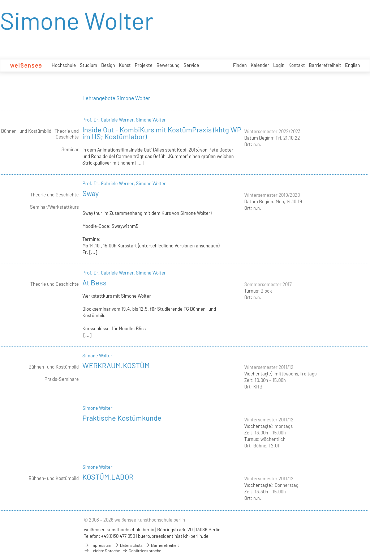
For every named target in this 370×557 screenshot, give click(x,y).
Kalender (260, 65)
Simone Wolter (151, 120)
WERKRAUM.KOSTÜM (116, 365)
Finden (240, 65)
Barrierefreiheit (325, 65)
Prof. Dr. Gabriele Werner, (109, 120)
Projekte (143, 65)
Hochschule (64, 65)
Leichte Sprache (102, 550)
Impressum (97, 545)
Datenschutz (127, 545)
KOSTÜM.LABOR (107, 476)
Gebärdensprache (141, 550)
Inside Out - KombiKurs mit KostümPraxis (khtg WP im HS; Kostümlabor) (161, 133)
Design (108, 65)
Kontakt (296, 65)
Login (278, 65)
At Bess (94, 282)
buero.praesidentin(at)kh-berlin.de (173, 536)
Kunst (125, 65)
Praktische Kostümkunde (122, 417)
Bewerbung (168, 65)
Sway (90, 193)
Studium (88, 65)
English (352, 65)
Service (191, 65)
